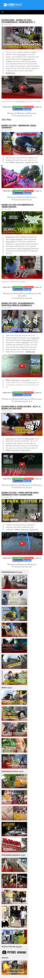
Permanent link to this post (23, 115)
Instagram (29, 107)
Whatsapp (18, 107)
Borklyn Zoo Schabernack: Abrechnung (18, 206)
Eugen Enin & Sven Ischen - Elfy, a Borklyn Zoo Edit (21, 407)
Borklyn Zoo (10, 73)
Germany (33, 113)
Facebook (18, 109)
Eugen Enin (27, 59)
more (20, 572)
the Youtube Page (30, 382)
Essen (13, 239)
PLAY (19, 248)
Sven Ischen (21, 54)
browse (18, 946)
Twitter (28, 109)
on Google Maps (20, 101)
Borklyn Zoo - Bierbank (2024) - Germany (19, 126)
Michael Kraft (29, 439)
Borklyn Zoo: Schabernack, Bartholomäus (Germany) (18, 304)
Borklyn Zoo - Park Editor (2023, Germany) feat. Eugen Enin (20, 494)
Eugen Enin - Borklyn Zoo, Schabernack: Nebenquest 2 (18, 21)
